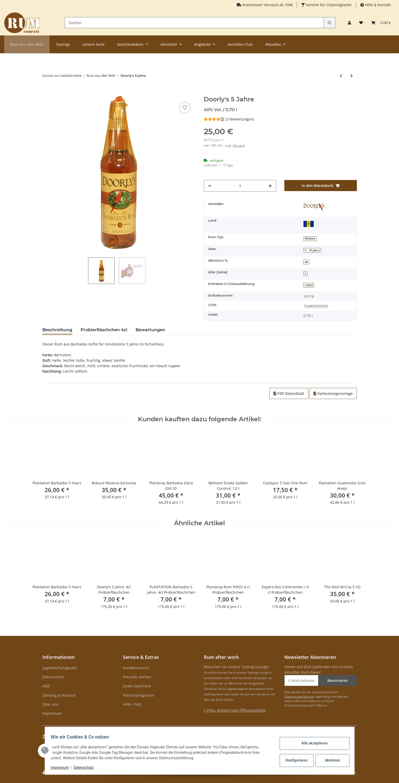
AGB (46, 685)
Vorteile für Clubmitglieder (328, 4)
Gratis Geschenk (137, 685)
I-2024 (309, 285)
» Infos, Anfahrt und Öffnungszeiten (235, 710)
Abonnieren (337, 680)
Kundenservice (136, 667)
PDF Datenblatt (288, 393)
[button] (349, 23)
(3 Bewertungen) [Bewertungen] (229, 119)
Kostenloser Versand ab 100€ (267, 4)
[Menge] (240, 185)
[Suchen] (194, 22)
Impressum (52, 713)
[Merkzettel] (361, 23)
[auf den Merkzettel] (184, 107)
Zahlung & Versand (58, 695)
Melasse (310, 238)
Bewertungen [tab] (150, 329)
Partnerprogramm (138, 695)
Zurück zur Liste (54, 75)
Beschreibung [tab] (57, 329)
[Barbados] (308, 224)
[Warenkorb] (381, 23)
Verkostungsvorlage (333, 393)
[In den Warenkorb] (46, 93)
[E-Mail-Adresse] (301, 680)
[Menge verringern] (209, 185)
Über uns (50, 704)
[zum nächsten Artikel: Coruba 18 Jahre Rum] (351, 75)
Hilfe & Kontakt (377, 4)
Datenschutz (53, 676)
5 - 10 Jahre (312, 250)
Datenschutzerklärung (299, 696)
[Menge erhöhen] (270, 185)
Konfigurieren (295, 760)
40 (306, 262)
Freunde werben (137, 676)
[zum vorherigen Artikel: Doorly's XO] (341, 75)
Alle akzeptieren (312, 743)
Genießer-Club (240, 44)
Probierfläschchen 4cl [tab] (104, 329)
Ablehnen (330, 760)
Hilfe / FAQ (132, 704)
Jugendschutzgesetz (59, 667)
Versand (239, 145)
